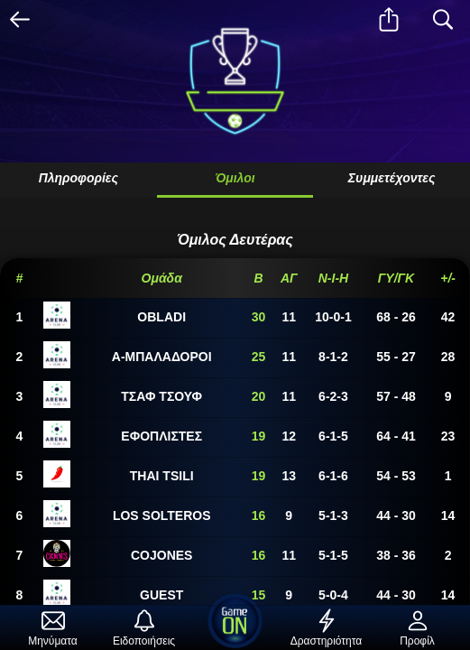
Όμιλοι (234, 178)
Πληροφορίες (78, 178)
